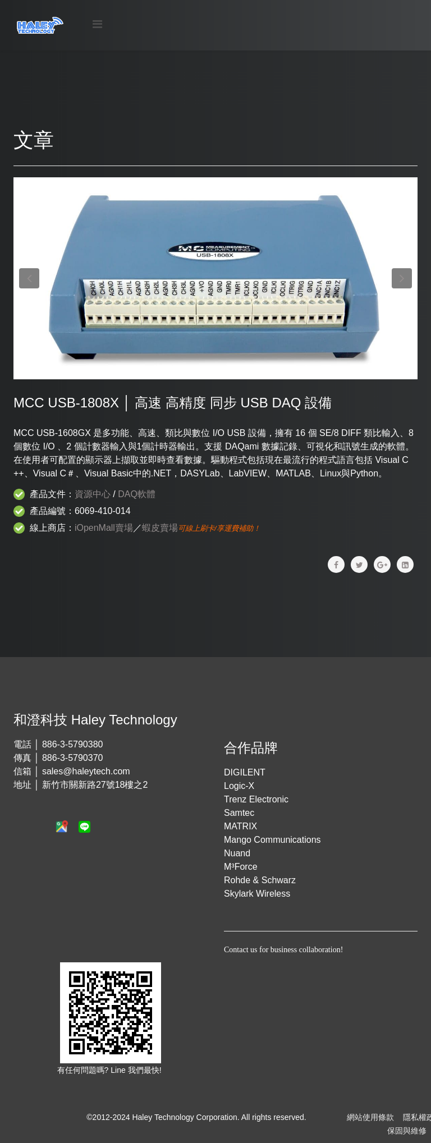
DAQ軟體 (136, 494)
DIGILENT (244, 772)
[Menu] (97, 24)
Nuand (237, 853)
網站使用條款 (370, 1117)
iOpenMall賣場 (104, 528)
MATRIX (240, 826)
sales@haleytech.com (86, 771)
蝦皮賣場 (160, 528)
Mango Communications (272, 839)
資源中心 (93, 494)
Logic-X (239, 786)
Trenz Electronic (256, 799)
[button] (29, 278)
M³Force (241, 866)
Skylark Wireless (257, 893)
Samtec (239, 813)
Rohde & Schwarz (260, 880)
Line (119, 1070)
